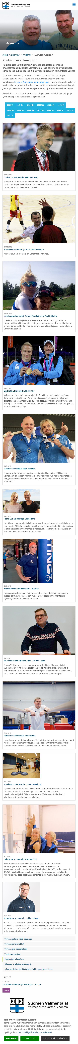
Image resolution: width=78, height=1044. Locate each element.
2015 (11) (60, 110)
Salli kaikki (11, 1039)
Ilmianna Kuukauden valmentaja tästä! (32, 82)
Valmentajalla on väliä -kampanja (18, 939)
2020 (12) (10, 110)
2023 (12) (40, 105)
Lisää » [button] (6, 990)
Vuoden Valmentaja (12, 954)
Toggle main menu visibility (74, 4)
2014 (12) (70, 110)
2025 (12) (20, 105)
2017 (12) (40, 110)
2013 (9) (10, 115)
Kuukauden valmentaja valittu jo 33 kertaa (21, 985)
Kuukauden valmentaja (14, 959)
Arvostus (27, 55)
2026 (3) (10, 105)
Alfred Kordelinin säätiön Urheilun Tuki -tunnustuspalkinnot (28, 969)
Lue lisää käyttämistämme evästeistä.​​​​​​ (35, 1032)
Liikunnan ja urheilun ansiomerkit (18, 964)
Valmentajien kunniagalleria (15, 949)
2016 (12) (50, 110)
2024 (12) (30, 105)
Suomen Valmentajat (10, 55)
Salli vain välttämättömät (55, 1039)
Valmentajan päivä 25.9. (14, 944)
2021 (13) (61, 105)
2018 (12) (30, 110)
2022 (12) (50, 105)
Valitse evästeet (29, 1039)
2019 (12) (20, 110)
